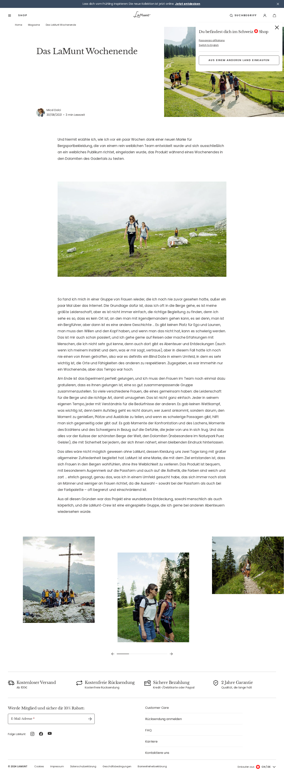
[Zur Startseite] (142, 15)
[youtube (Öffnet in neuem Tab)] (50, 734)
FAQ (148, 730)
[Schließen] (278, 4)
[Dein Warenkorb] (274, 15)
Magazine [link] (34, 24)
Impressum (57, 766)
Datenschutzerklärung (83, 766)
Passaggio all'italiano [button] (212, 40)
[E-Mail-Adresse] (51, 719)
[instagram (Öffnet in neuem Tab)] (32, 734)
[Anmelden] (264, 15)
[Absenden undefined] (90, 719)
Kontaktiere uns (157, 752)
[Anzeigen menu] (10, 15)
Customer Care (157, 707)
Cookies (39, 766)
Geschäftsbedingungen (117, 766)
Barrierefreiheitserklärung (152, 766)
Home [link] (18, 24)
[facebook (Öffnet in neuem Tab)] (41, 734)
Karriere (151, 741)
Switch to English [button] (209, 45)
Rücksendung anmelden (163, 719)
